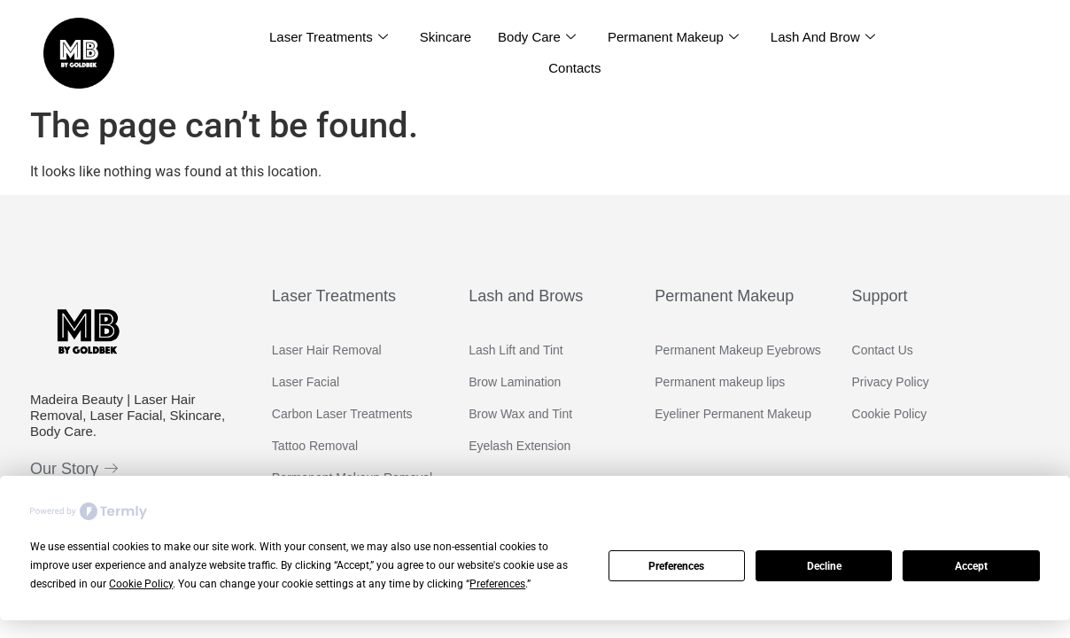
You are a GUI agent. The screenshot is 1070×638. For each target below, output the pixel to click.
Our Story (74, 469)
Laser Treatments (328, 37)
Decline (824, 566)
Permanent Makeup (673, 37)
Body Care (537, 37)
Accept (971, 566)
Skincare (445, 36)
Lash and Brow (823, 37)
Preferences (676, 566)
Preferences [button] (497, 584)
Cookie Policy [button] (141, 584)
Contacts (574, 67)
